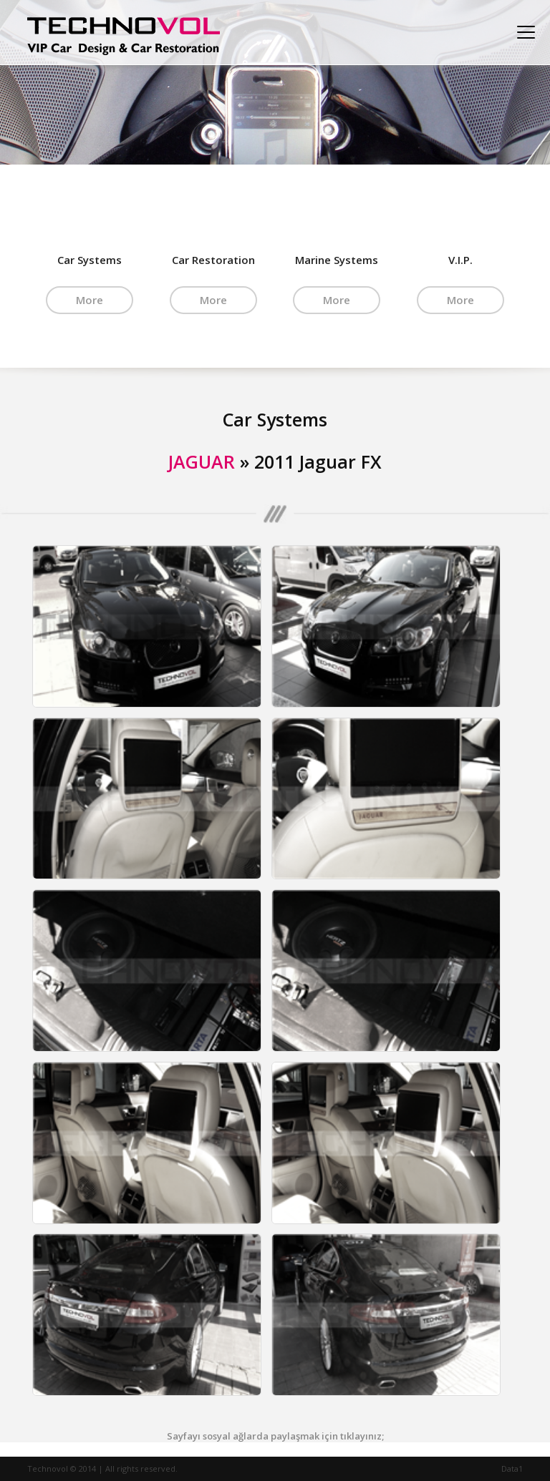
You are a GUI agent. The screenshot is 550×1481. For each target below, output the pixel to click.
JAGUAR (201, 461)
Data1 (512, 1468)
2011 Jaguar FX (318, 461)
